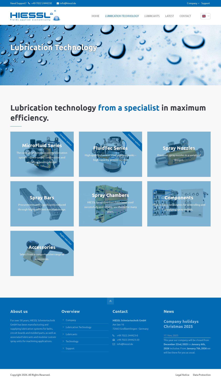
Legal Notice (182, 374)
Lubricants (71, 334)
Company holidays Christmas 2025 (181, 324)
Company (192, 3)
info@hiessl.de (66, 3)
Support (205, 3)
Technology (72, 341)
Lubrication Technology (78, 327)
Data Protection (202, 374)
